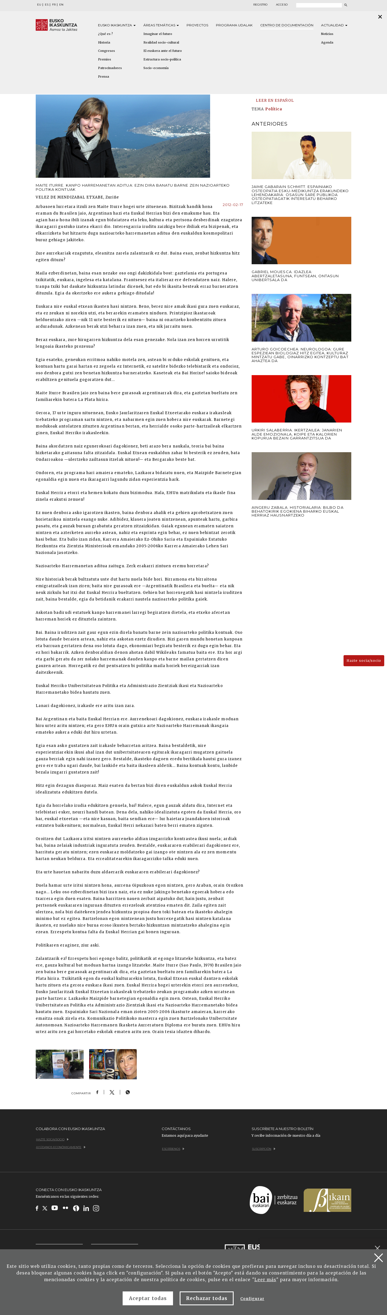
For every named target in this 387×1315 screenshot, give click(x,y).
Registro (260, 4)
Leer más (265, 1279)
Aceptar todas (148, 1298)
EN (61, 4)
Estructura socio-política (162, 59)
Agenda (327, 42)
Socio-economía (156, 68)
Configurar (252, 1298)
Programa (234, 25)
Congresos (106, 51)
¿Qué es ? (105, 34)
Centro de (286, 25)
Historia (104, 42)
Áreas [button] (161, 25)
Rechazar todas (207, 1298)
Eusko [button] (117, 25)
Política (273, 109)
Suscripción (263, 1149)
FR (54, 4)
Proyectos (197, 25)
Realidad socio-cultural (161, 42)
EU (39, 4)
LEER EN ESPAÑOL (275, 100)
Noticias (327, 34)
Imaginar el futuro (157, 34)
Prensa (103, 76)
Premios (104, 59)
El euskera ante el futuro (162, 51)
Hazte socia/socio (364, 660)
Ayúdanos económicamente (61, 1147)
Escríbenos (173, 1149)
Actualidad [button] (334, 25)
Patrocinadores (110, 68)
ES (46, 4)
